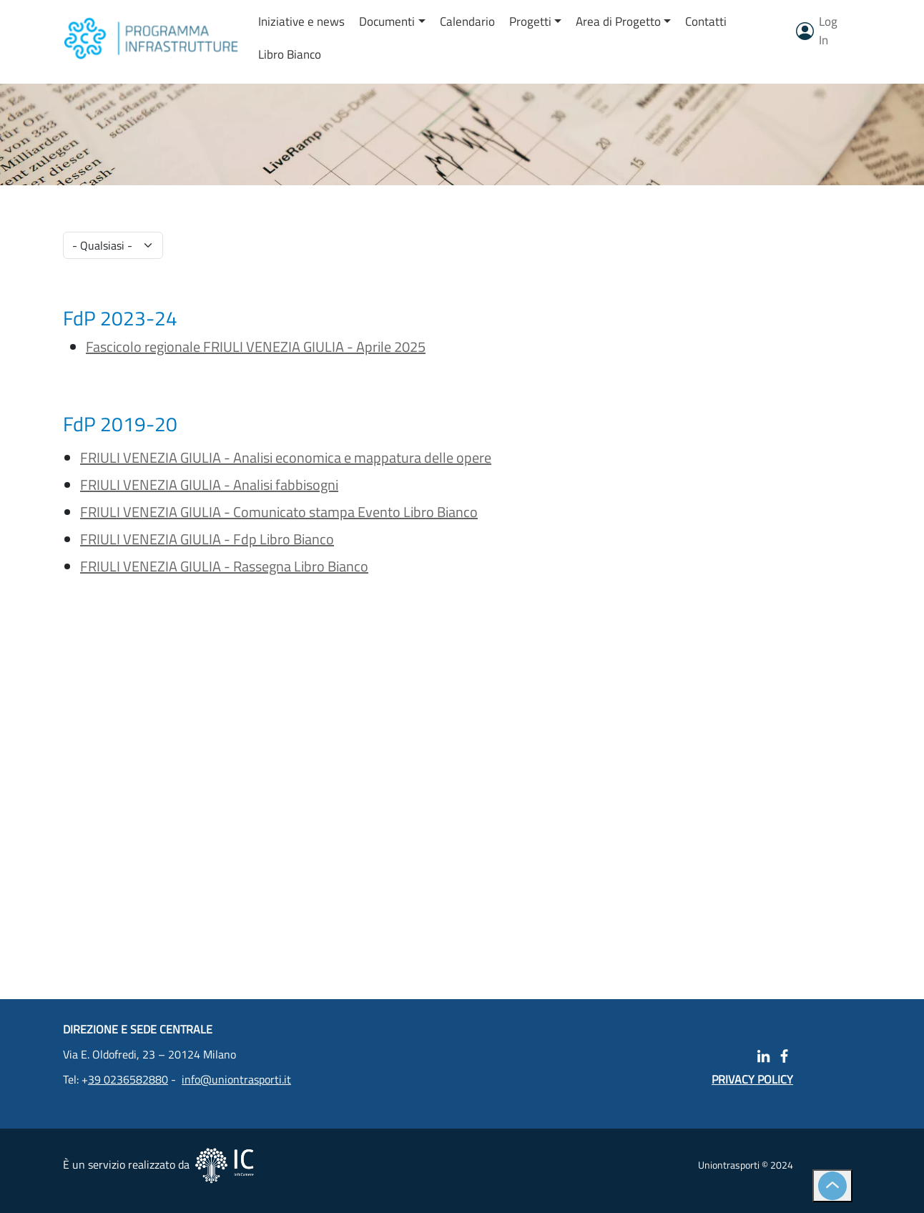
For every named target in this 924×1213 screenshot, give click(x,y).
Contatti (706, 21)
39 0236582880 (128, 1079)
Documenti (387, 21)
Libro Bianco (289, 54)
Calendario (467, 21)
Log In (828, 30)
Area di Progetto (618, 21)
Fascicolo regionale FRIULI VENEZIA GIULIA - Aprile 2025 (256, 346)
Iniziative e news (301, 21)
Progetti (530, 21)
